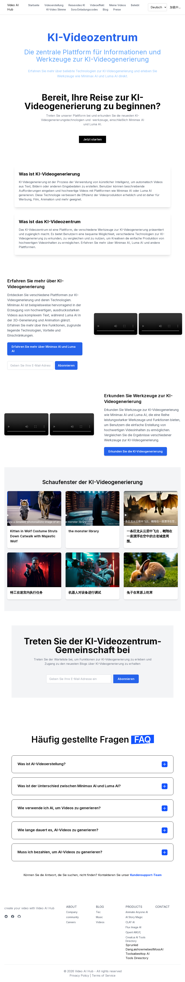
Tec (98, 912)
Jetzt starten (92, 139)
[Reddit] (6, 916)
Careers (71, 922)
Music (99, 917)
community (72, 917)
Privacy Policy (79, 975)
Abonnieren (66, 365)
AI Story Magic (134, 917)
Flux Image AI (133, 927)
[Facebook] (12, 916)
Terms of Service (103, 975)
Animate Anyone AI (137, 912)
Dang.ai (131, 949)
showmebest (144, 949)
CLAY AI (130, 922)
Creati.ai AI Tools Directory (135, 939)
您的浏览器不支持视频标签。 (115, 324)
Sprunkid (132, 945)
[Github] (19, 916)
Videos (100, 922)
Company (72, 912)
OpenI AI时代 (133, 932)
